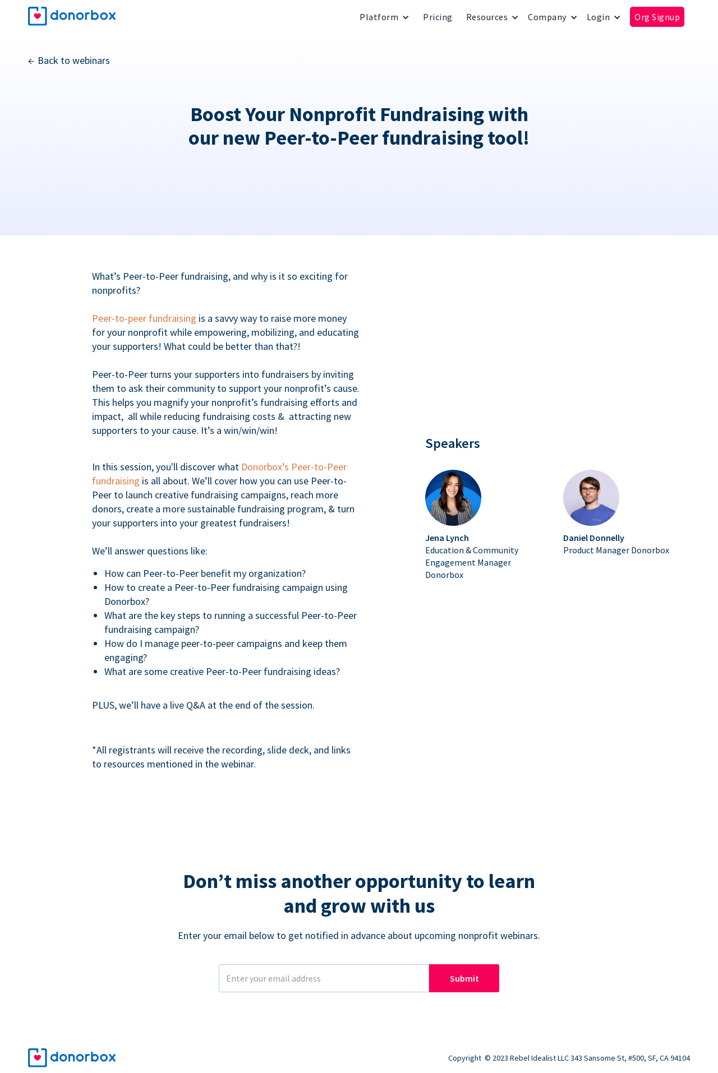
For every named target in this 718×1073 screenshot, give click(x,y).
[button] (384, 17)
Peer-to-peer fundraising (144, 318)
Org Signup (657, 16)
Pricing (438, 16)
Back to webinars (74, 60)
